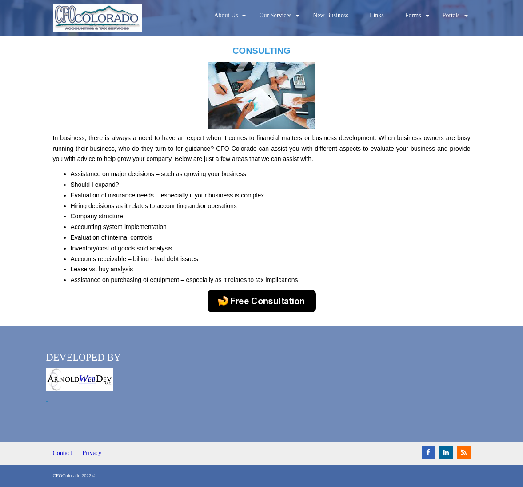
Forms (418, 19)
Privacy (92, 453)
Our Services (280, 19)
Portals (457, 19)
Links (377, 15)
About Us (231, 19)
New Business (330, 15)
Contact (62, 453)
